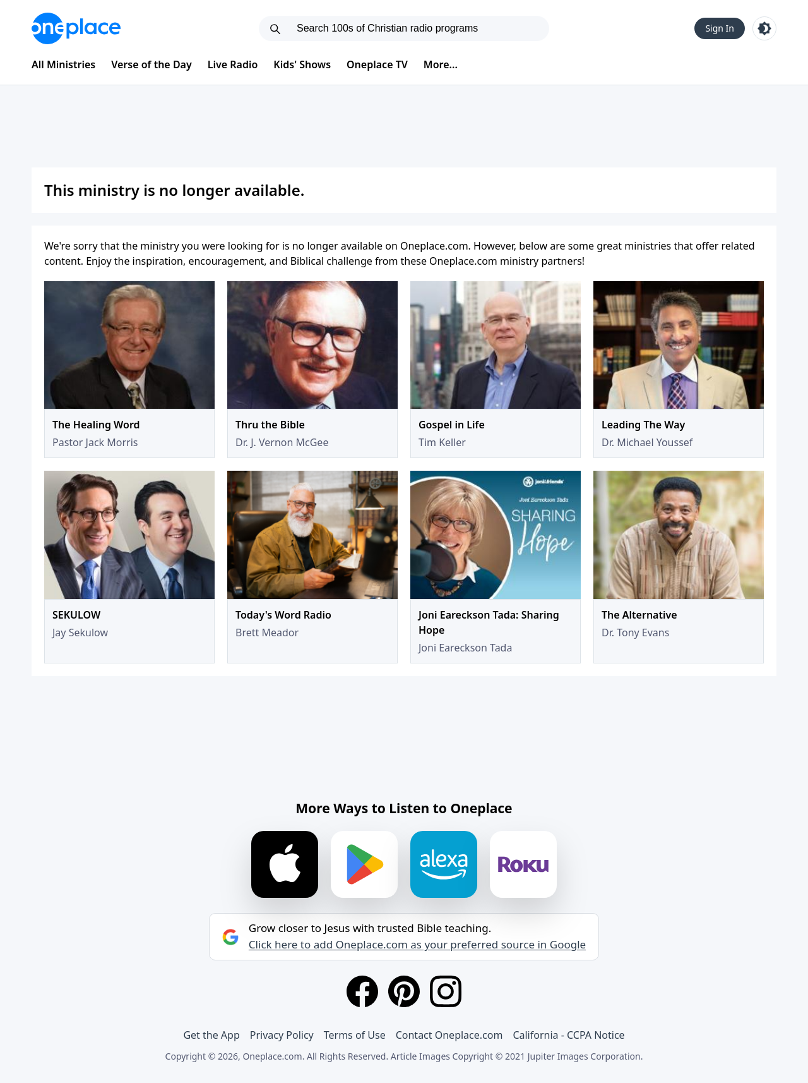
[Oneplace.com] (76, 28)
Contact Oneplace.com (449, 1035)
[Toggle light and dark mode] (764, 28)
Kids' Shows (302, 64)
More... (441, 64)
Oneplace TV (377, 64)
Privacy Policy (282, 1035)
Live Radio (233, 64)
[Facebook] (362, 991)
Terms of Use (355, 1035)
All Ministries (63, 64)
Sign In (719, 28)
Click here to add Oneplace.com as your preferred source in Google (417, 945)
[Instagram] (445, 991)
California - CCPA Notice (568, 1035)
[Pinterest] (404, 991)
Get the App (211, 1035)
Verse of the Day (151, 64)
